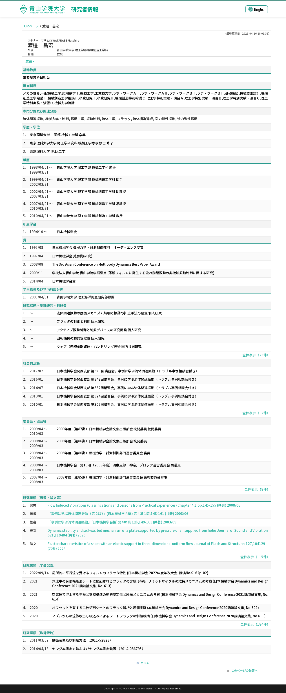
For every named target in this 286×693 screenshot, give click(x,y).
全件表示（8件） (257, 489)
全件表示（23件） (256, 355)
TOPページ (30, 26)
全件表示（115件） (255, 556)
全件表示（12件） (256, 413)
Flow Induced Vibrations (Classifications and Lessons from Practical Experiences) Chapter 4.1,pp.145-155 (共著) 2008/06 (144, 505)
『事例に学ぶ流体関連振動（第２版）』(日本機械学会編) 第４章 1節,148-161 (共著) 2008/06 (118, 513)
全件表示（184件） (255, 624)
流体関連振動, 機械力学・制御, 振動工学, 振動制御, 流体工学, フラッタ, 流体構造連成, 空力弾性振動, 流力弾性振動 (110, 118)
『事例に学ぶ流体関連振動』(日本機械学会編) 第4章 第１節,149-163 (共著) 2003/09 (112, 522)
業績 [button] (28, 61)
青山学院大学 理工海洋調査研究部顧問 (86, 297)
